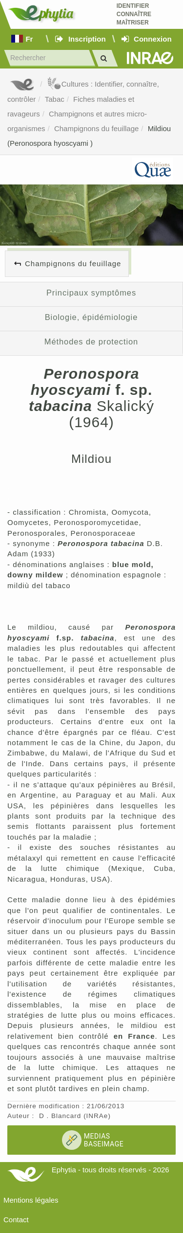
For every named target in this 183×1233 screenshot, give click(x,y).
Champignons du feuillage (96, 128)
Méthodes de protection (91, 341)
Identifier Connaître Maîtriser (134, 14)
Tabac (54, 99)
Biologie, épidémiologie (91, 317)
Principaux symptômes (91, 292)
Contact (16, 1219)
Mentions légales (31, 1200)
